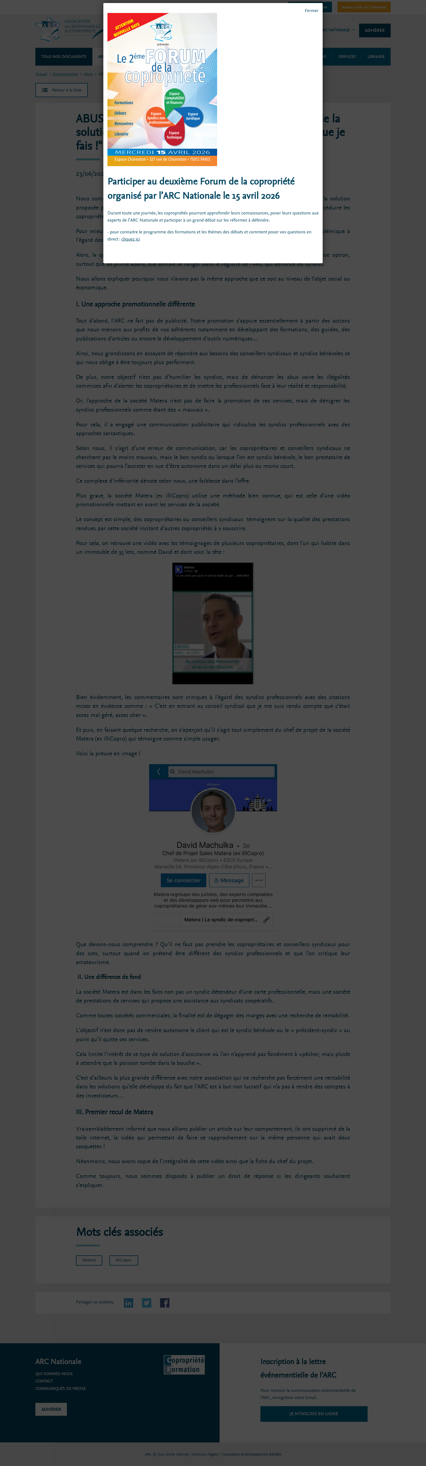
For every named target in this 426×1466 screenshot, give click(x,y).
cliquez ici (130, 239)
